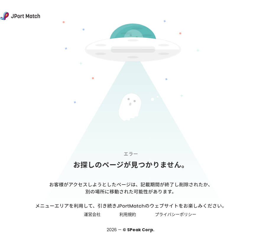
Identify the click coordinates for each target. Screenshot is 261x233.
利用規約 (127, 214)
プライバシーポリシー (175, 214)
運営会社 (92, 214)
